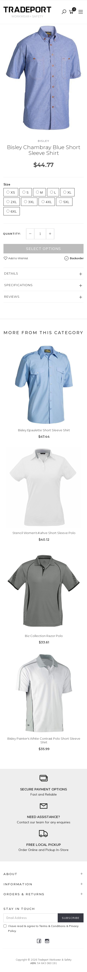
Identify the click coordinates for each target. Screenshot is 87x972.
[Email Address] (30, 917)
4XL (47, 202)
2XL (11, 202)
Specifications (18, 285)
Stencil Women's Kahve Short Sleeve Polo (43, 533)
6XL (11, 211)
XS (10, 192)
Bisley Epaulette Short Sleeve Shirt (44, 430)
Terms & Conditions (52, 926)
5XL (64, 202)
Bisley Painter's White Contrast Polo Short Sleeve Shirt (43, 740)
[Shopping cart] (71, 12)
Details (11, 273)
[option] (43, 77)
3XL (29, 202)
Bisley (43, 141)
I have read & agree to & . (40, 928)
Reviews (12, 296)
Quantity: (12, 233)
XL (67, 192)
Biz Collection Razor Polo (44, 636)
